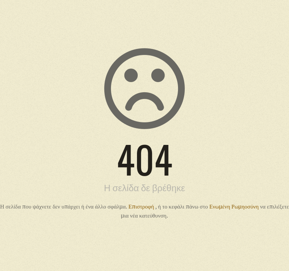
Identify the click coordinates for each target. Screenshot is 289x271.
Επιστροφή (141, 206)
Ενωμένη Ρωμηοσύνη (234, 206)
